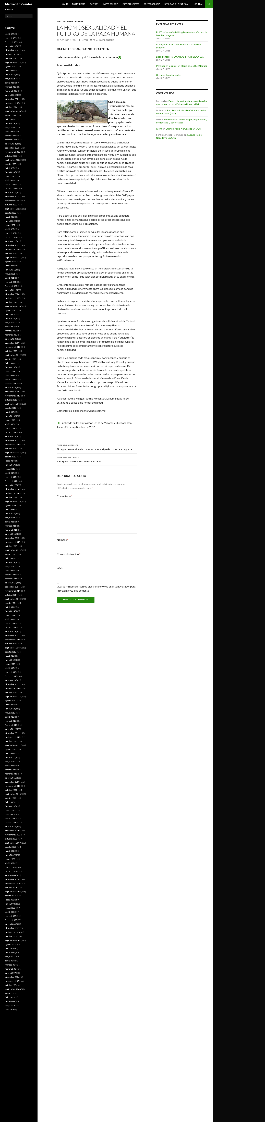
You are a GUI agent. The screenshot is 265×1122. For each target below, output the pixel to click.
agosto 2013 (10, 652)
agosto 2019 (10, 359)
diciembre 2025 (12, 50)
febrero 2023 (11, 188)
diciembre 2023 (12, 147)
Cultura (94, 4)
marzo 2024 (10, 135)
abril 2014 (9, 619)
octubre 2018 (11, 400)
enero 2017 (10, 485)
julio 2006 (9, 997)
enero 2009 (10, 875)
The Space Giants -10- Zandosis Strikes (97, 459)
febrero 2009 (11, 871)
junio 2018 (10, 416)
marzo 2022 (10, 233)
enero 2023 (10, 192)
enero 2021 (10, 290)
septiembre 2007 (13, 940)
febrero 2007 (11, 969)
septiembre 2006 (13, 989)
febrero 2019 (11, 383)
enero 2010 (10, 826)
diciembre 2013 (12, 635)
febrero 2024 (11, 139)
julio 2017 (9, 460)
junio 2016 (10, 513)
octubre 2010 (11, 790)
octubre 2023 (11, 156)
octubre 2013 (11, 643)
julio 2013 (9, 656)
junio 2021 (10, 269)
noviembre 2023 (12, 152)
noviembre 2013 (12, 639)
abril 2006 (9, 1009)
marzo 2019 (10, 379)
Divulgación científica (176, 4)
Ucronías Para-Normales (169, 75)
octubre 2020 (11, 302)
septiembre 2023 (13, 160)
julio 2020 (9, 314)
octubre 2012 (11, 692)
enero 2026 (10, 46)
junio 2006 (10, 1001)
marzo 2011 (10, 769)
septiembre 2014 (13, 599)
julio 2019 (9, 363)
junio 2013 (10, 660)
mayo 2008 (10, 908)
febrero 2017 (11, 481)
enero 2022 (10, 241)
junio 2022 (10, 221)
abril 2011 (9, 765)
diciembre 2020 (12, 294)
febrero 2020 (11, 334)
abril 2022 (9, 229)
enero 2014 (10, 631)
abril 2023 (9, 180)
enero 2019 (10, 387)
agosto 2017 (10, 456)
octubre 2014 (11, 595)
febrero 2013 (11, 676)
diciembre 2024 (12, 99)
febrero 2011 (11, 773)
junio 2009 (10, 855)
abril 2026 (9, 34)
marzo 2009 (10, 867)
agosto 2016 (10, 505)
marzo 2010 (10, 818)
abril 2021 (9, 278)
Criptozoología (151, 4)
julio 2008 (9, 899)
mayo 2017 (10, 469)
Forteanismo (78, 4)
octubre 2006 (11, 985)
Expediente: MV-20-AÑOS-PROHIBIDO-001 (180, 56)
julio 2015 (9, 558)
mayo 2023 (10, 176)
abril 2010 (9, 814)
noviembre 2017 (12, 444)
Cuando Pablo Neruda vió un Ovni (183, 128)
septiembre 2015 (13, 550)
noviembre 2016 (12, 493)
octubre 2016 (11, 497)
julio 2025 (9, 70)
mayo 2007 (10, 956)
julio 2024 (9, 119)
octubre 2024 (11, 107)
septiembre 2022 (13, 208)
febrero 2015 (11, 578)
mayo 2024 (10, 127)
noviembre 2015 (12, 542)
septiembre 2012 (13, 696)
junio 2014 (10, 611)
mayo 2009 (10, 859)
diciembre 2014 (12, 586)
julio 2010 (9, 802)
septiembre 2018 (13, 404)
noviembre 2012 (12, 688)
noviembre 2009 (12, 834)
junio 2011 (10, 757)
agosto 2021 (10, 261)
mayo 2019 (10, 371)
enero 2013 (10, 680)
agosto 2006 (10, 993)
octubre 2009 (11, 838)
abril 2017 (9, 473)
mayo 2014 (10, 615)
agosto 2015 (10, 554)
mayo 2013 (10, 664)
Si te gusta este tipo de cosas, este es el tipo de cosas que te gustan (97, 447)
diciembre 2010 (12, 782)
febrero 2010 (11, 822)
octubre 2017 (11, 448)
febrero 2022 (11, 237)
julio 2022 (9, 217)
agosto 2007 (10, 944)
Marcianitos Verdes (18, 4)
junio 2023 (10, 172)
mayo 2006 (10, 1005)
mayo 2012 (10, 712)
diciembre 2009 (12, 830)
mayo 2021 (10, 273)
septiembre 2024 (13, 111)
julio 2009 (9, 851)
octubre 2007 (11, 936)
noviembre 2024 (12, 103)
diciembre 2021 (12, 245)
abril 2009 (9, 863)
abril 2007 (9, 960)
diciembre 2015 (12, 538)
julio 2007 (9, 948)
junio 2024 (10, 123)
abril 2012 (9, 717)
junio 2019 (10, 367)
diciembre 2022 (12, 196)
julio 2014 (9, 607)
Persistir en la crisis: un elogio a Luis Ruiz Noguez (181, 65)
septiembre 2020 (13, 306)
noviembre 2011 (12, 737)
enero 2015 (10, 582)
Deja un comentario (104, 40)
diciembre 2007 (12, 928)
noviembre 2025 (12, 54)
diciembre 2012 (12, 684)
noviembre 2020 (12, 298)
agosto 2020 (10, 310)
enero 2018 (10, 436)
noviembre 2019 (12, 347)
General (198, 4)
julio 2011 (9, 753)
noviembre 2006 (12, 981)
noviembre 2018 (12, 395)
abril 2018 (9, 424)
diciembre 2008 (12, 879)
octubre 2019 (11, 351)
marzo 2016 (10, 526)
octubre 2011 (11, 741)
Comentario (64, 496)
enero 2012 (10, 729)
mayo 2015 (10, 566)
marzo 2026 (10, 38)
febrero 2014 (11, 627)
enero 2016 (10, 534)
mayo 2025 (10, 78)
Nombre (62, 539)
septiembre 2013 (13, 647)
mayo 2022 (10, 225)
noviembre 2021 (12, 249)
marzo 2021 (10, 282)
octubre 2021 (11, 253)
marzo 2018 (10, 428)
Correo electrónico (68, 553)
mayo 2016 (10, 517)
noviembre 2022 (12, 200)
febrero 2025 (11, 91)
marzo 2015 (10, 574)
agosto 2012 (10, 700)
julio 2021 (9, 265)
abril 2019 (9, 375)
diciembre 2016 (12, 489)
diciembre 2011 (12, 733)
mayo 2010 (10, 810)
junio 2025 (10, 74)
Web (60, 568)
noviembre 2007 (12, 932)
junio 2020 (10, 318)
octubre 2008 (11, 887)
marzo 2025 (10, 87)
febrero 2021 (11, 286)
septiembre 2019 (13, 355)
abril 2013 (9, 668)
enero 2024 (10, 143)
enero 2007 (10, 973)
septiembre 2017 (13, 452)
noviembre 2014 (12, 591)
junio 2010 (10, 806)
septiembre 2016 (13, 501)
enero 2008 (10, 924)
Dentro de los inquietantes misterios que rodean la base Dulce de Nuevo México (181, 103)
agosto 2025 (10, 66)
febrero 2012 (11, 725)
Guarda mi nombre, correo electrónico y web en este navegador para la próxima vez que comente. (96, 588)
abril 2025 (9, 82)
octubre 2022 (11, 204)
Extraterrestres (131, 4)
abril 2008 (9, 912)
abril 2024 (9, 131)
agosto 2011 (10, 749)
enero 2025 (10, 95)
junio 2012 (10, 708)
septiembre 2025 (13, 62)
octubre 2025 (11, 58)
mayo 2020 (10, 322)
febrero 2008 (11, 920)
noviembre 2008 (12, 883)
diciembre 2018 (12, 391)
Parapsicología (110, 4)
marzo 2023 (10, 184)
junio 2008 (10, 904)
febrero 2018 (11, 432)
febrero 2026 (11, 42)
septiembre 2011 (13, 745)
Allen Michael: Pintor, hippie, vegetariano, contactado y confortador (181, 121)
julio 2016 (9, 509)
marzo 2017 (10, 477)
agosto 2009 (10, 847)
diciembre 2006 (12, 977)
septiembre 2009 (13, 843)
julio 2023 (9, 168)
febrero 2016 (11, 530)
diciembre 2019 (12, 343)
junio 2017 (10, 465)
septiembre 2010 (13, 794)
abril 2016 (9, 521)
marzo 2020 (10, 330)
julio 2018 (9, 412)
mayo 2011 (10, 761)
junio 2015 (10, 562)
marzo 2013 (10, 672)
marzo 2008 (10, 916)
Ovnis (65, 4)
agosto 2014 (10, 603)
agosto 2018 (10, 408)
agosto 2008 (10, 895)
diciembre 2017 (12, 440)
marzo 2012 (10, 721)
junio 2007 (10, 952)
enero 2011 (10, 778)
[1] (58, 422)
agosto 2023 (10, 164)
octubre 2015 (11, 546)
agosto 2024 (10, 115)
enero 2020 (10, 339)
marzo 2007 (10, 964)
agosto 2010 (10, 798)
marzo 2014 (10, 623)
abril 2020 (9, 326)
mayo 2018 (10, 420)
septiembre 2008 (13, 891)
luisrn (84, 40)
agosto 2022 (10, 213)
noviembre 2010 (12, 786)
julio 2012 (9, 704)
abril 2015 (9, 570)
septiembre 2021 (13, 257)
